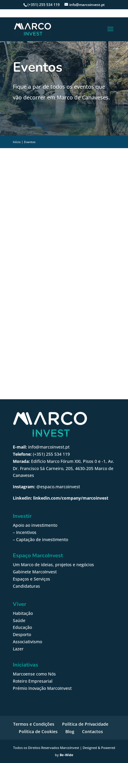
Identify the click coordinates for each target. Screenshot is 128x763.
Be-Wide (66, 755)
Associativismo (27, 641)
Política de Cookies (38, 731)
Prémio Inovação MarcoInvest (42, 688)
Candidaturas (26, 586)
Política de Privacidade (85, 724)
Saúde (19, 620)
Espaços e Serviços (31, 579)
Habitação (23, 613)
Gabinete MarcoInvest (35, 572)
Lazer (18, 649)
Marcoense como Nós (34, 674)
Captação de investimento (42, 539)
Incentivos (26, 532)
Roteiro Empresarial (33, 681)
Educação (22, 627)
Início (17, 142)
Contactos (92, 731)
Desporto (22, 634)
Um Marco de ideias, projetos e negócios (53, 564)
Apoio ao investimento (35, 525)
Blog (69, 731)
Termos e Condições (33, 724)
